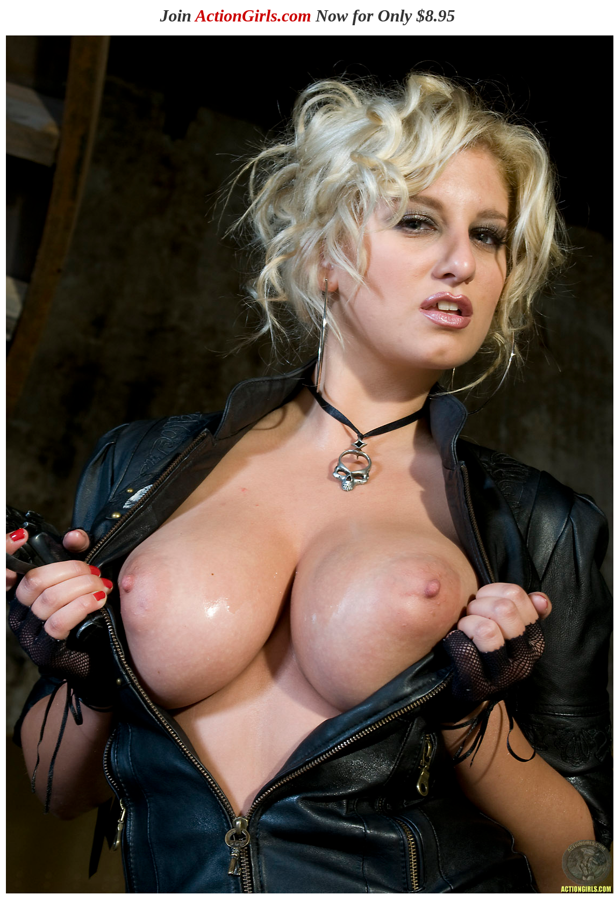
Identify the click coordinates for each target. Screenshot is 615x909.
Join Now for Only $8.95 (307, 15)
